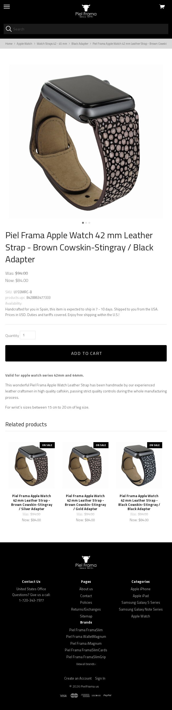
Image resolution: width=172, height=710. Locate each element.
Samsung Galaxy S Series (140, 602)
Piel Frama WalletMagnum (86, 636)
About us (86, 589)
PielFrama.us (90, 686)
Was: (9, 273)
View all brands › (86, 664)
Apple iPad (141, 595)
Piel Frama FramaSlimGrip (86, 656)
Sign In (100, 678)
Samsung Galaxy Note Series (141, 609)
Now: (9, 280)
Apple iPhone (141, 589)
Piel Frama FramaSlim (86, 630)
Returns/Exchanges (86, 609)
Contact (86, 595)
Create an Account (78, 678)
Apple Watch (140, 616)
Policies (86, 602)
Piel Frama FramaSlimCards (86, 650)
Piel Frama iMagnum (86, 643)
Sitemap (86, 616)
